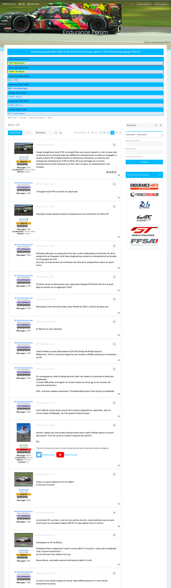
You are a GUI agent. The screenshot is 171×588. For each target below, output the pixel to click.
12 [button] (104, 132)
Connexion (130, 134)
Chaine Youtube (71, 454)
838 (28, 500)
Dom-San (24, 445)
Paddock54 (24, 490)
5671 (29, 455)
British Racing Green (24, 183)
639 (28, 167)
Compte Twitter (48, 454)
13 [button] (108, 132)
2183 (28, 193)
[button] (88, 132)
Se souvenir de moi (135, 156)
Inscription (142, 134)
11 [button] (100, 132)
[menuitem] (21, 4)
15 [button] (116, 132)
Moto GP (14, 124)
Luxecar (22, 157)
